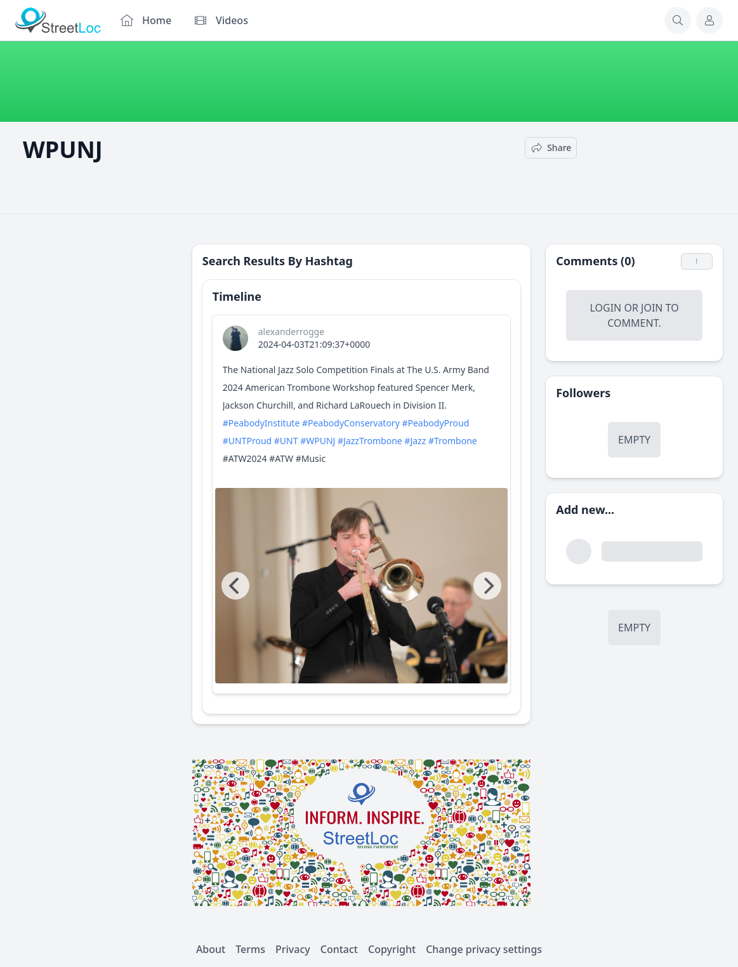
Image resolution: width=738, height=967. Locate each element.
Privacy (292, 949)
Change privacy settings (484, 949)
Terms (250, 949)
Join (651, 308)
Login (605, 308)
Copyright (392, 949)
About (210, 949)
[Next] (487, 586)
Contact (339, 949)
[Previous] (235, 586)
